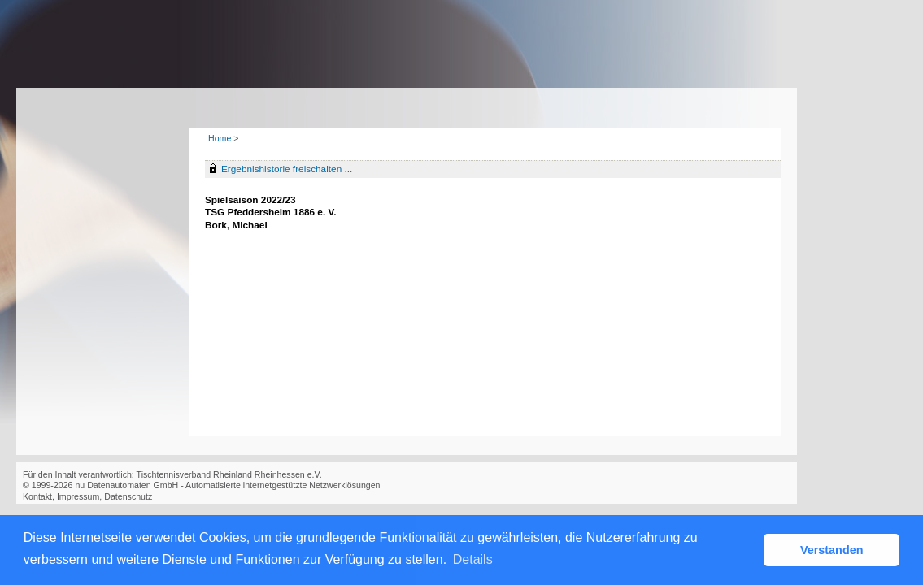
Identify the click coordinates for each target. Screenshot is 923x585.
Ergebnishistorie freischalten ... (286, 169)
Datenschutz (128, 496)
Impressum (78, 496)
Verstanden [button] (832, 550)
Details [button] (473, 559)
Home (219, 138)
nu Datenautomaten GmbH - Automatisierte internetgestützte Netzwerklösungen (227, 485)
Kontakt (37, 496)
